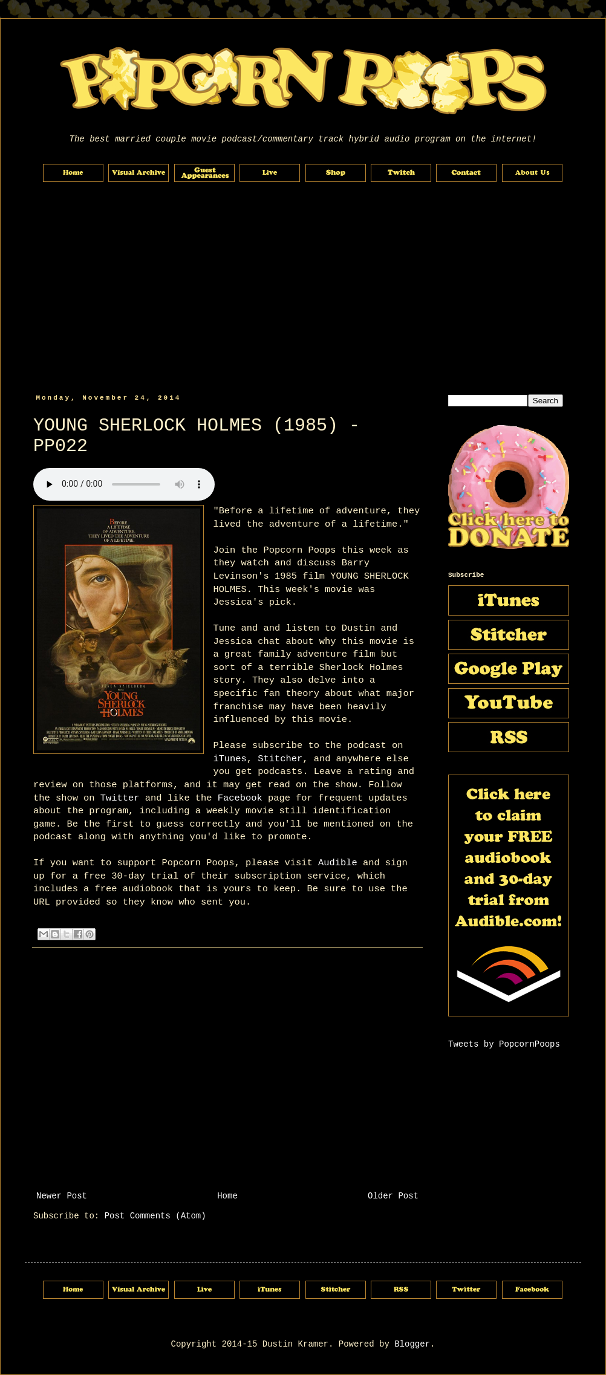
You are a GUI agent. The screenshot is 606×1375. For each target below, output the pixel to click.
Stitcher (280, 758)
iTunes (229, 758)
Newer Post (61, 1196)
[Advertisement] (303, 288)
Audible (337, 862)
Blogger (412, 1344)
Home (227, 1196)
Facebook (240, 798)
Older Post (393, 1196)
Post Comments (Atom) (155, 1216)
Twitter (120, 798)
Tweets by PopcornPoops (504, 1044)
